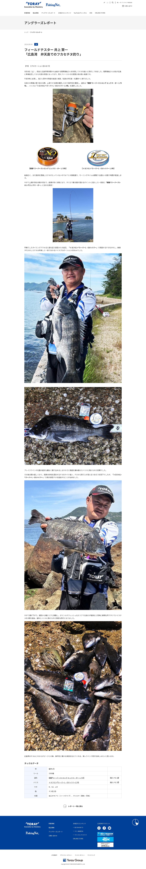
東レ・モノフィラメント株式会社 (124, 2)
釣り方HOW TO (79, 827)
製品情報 (36, 13)
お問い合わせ (53, 836)
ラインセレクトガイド (81, 835)
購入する (114, 778)
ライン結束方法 (79, 831)
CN (107, 2)
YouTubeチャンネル (80, 13)
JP (104, 2)
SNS (91, 13)
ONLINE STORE (100, 13)
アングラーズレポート (48, 13)
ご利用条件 (54, 855)
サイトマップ (91, 855)
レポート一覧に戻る (73, 806)
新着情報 (27, 13)
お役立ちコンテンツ (64, 13)
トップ (26, 32)
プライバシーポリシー (66, 855)
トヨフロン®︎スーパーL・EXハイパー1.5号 (64, 782)
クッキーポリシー (80, 855)
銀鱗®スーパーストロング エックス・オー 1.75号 (66, 778)
